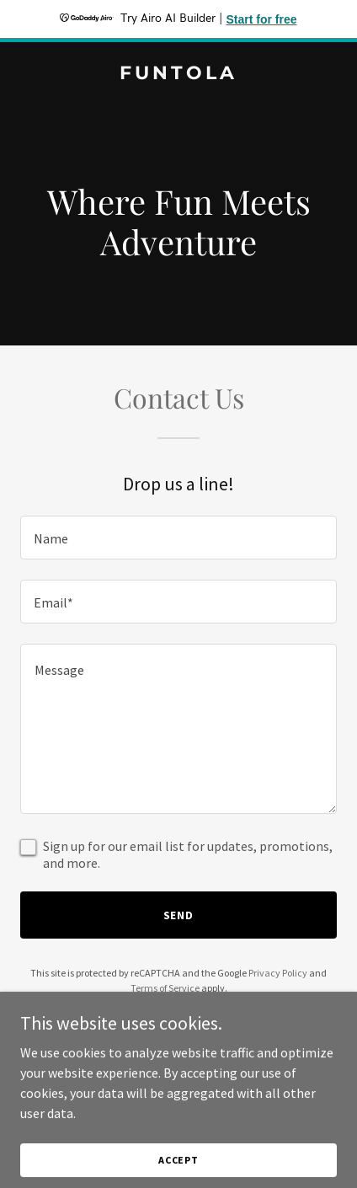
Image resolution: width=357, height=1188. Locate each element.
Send (178, 915)
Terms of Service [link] (165, 988)
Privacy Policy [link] (277, 972)
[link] (178, 74)
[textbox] (178, 537)
